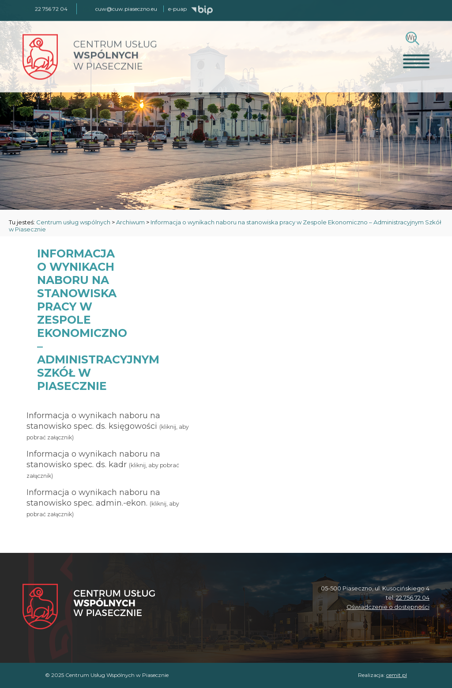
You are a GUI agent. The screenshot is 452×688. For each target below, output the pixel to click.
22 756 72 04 (412, 597)
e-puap (177, 8)
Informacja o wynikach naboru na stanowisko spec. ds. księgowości (107, 426)
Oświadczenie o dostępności (388, 606)
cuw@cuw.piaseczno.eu (126, 8)
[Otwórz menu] (416, 60)
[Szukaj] (411, 36)
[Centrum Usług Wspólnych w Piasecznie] (89, 607)
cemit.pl (396, 675)
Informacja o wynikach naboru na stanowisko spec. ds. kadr (102, 464)
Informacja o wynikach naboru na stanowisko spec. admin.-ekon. (102, 503)
